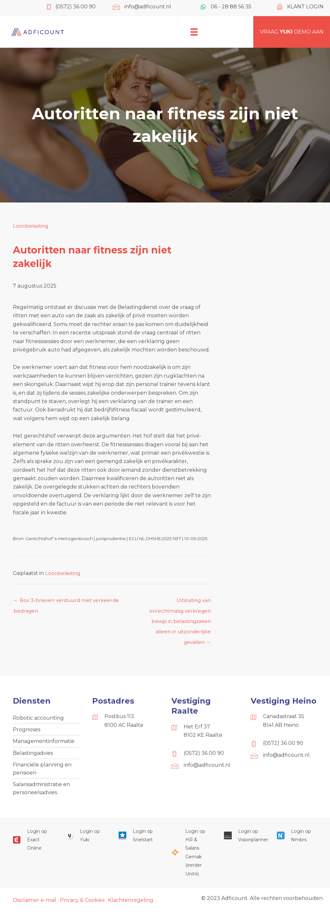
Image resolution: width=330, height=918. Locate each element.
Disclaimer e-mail (34, 906)
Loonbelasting (31, 226)
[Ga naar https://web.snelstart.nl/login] (139, 841)
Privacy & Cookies (82, 906)
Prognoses (26, 733)
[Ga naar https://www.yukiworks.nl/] (86, 841)
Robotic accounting (38, 721)
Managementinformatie (43, 745)
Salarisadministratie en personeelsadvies (41, 793)
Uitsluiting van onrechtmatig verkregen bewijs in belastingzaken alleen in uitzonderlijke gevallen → (178, 602)
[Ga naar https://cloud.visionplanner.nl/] (244, 841)
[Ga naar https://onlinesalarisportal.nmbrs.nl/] (297, 841)
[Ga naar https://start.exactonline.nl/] (33, 846)
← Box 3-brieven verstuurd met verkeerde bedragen (69, 602)
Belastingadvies (33, 757)
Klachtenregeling (130, 906)
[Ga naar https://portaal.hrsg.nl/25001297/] (191, 858)
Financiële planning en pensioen (42, 773)
